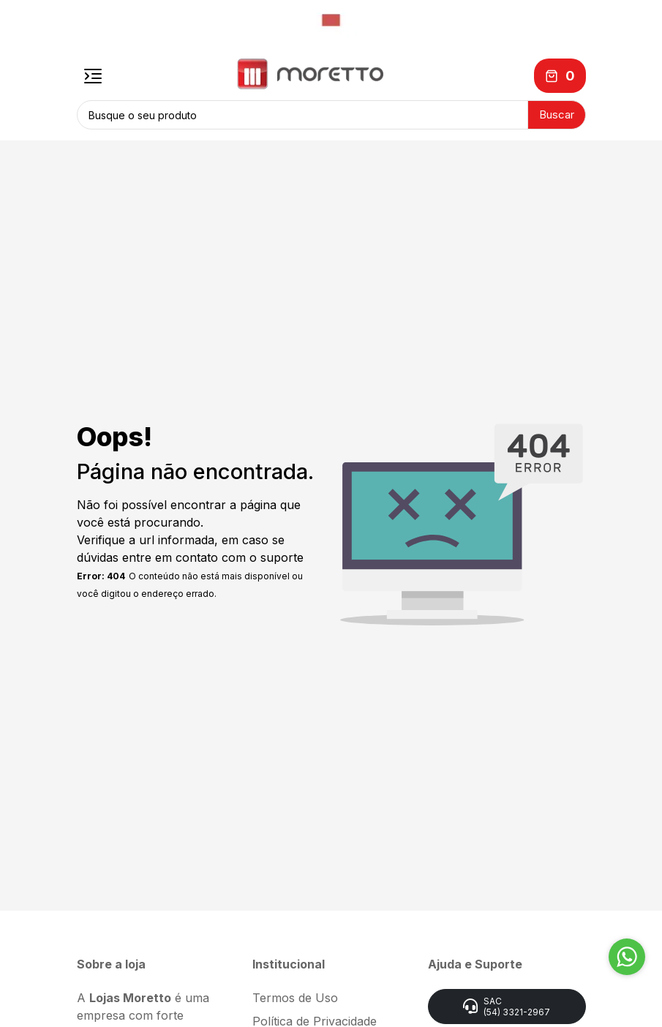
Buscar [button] (556, 114)
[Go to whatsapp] (627, 956)
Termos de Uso (295, 997)
